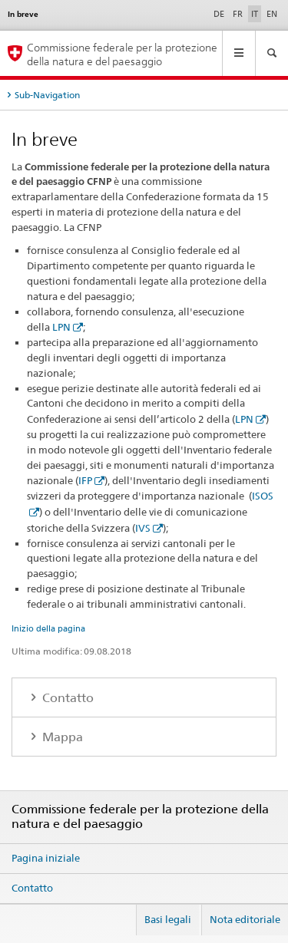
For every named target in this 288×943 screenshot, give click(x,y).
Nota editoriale (245, 919)
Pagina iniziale (46, 858)
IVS (143, 528)
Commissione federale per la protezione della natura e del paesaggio (122, 54)
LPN (61, 327)
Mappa (61, 737)
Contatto (66, 698)
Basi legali (167, 919)
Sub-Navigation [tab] (47, 95)
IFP (85, 480)
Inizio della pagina (48, 628)
